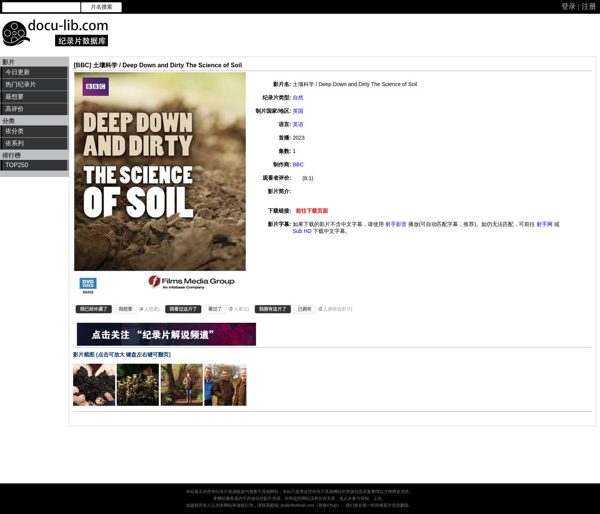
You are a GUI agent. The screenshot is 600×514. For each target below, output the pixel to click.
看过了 (215, 309)
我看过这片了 (183, 309)
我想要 (125, 309)
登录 (568, 6)
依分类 (14, 131)
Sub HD (302, 231)
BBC (298, 164)
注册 (589, 6)
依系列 (14, 143)
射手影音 (396, 224)
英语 (298, 124)
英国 (298, 111)
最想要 (14, 96)
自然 (298, 97)
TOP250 (16, 165)
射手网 (544, 224)
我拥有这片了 (273, 309)
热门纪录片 (20, 84)
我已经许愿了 (94, 309)
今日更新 (17, 72)
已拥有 (304, 309)
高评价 (14, 109)
